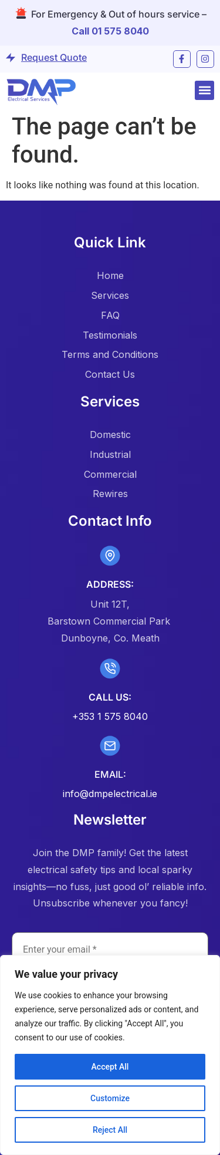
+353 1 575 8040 (110, 716)
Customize (110, 1098)
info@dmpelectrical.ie (110, 793)
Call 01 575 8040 (110, 31)
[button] (204, 90)
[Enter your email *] (110, 949)
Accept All (110, 1066)
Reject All (110, 1130)
